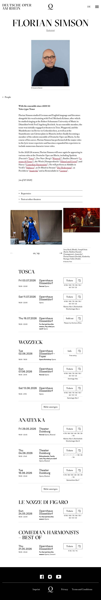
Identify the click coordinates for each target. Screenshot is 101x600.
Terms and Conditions (82, 589)
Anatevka (33, 170)
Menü (97, 6)
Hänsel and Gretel (68, 161)
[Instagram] (50, 577)
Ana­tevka (32, 420)
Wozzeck (57, 158)
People (8, 97)
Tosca (31, 158)
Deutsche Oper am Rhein (16, 7)
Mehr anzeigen (50, 406)
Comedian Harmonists (36, 164)
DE (89, 6)
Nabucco (30, 167)
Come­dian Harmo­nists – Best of (49, 535)
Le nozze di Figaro (43, 502)
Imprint (36, 589)
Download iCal (79, 280)
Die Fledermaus (64, 167)
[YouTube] (58, 577)
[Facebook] (42, 577)
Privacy (64, 589)
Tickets (69, 280)
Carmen (63, 170)
